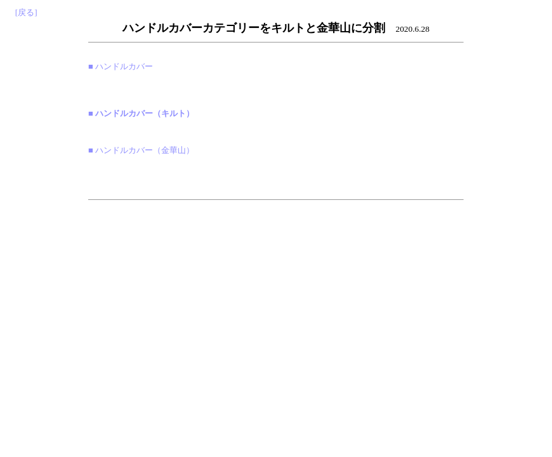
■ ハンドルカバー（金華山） (141, 150)
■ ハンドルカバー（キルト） (141, 113)
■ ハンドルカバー (120, 66)
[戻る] (26, 12)
